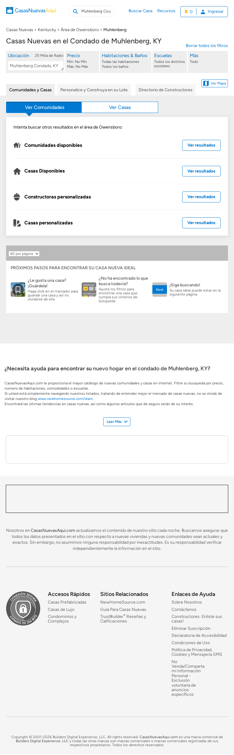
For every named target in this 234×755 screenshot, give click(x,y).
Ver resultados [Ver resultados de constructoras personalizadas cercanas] (201, 196)
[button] (35, 62)
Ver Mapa (214, 83)
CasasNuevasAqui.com (53, 530)
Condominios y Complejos (62, 619)
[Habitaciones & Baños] (126, 61)
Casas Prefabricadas (67, 602)
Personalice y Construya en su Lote (94, 90)
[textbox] (34, 65)
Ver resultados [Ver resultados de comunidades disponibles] (201, 145)
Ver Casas (120, 107)
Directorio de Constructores (166, 90)
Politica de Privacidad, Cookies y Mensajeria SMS (197, 652)
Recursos (166, 10)
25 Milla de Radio (49, 55)
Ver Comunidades (44, 107)
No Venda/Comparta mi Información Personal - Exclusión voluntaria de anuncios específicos (188, 678)
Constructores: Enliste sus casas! (197, 619)
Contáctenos (184, 609)
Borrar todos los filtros (207, 45)
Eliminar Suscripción (191, 628)
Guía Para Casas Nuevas (123, 609)
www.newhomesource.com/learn (65, 399)
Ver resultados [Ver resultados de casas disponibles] (201, 171)
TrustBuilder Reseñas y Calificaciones (123, 619)
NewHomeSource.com (122, 602)
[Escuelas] (169, 61)
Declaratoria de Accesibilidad (199, 635)
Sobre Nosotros (187, 602)
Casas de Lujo (61, 609)
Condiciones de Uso (191, 642)
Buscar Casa (140, 10)
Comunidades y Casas (30, 90)
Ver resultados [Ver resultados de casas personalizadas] (201, 222)
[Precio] (82, 61)
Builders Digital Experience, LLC (42, 741)
